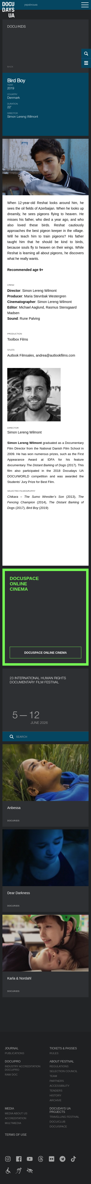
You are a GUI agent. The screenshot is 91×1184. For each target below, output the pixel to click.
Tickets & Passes (63, 1048)
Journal (11, 1048)
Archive (55, 1100)
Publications (14, 1053)
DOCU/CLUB (57, 1121)
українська (30, 4)
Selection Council (63, 1071)
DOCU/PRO (13, 1061)
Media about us (16, 1113)
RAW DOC (11, 1074)
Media (9, 1108)
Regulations (59, 1066)
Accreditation (15, 1118)
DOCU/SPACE (58, 1126)
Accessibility (59, 1085)
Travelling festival (64, 1116)
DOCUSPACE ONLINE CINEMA (45, 652)
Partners (57, 1080)
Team (53, 1076)
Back (10, 66)
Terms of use (16, 1134)
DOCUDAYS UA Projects (60, 1110)
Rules (54, 1053)
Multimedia (13, 1123)
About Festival (62, 1061)
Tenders (56, 1090)
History (55, 1095)
